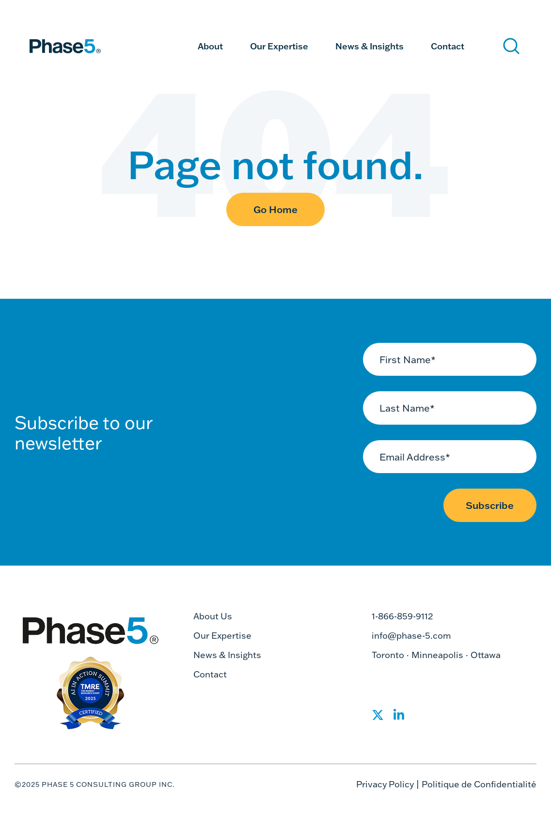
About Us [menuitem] (212, 616)
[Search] (511, 46)
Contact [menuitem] (447, 46)
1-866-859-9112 (402, 616)
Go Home (275, 209)
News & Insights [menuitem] (369, 46)
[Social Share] (378, 717)
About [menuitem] (210, 46)
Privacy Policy (385, 784)
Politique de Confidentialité (479, 784)
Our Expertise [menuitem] (279, 46)
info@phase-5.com (411, 635)
